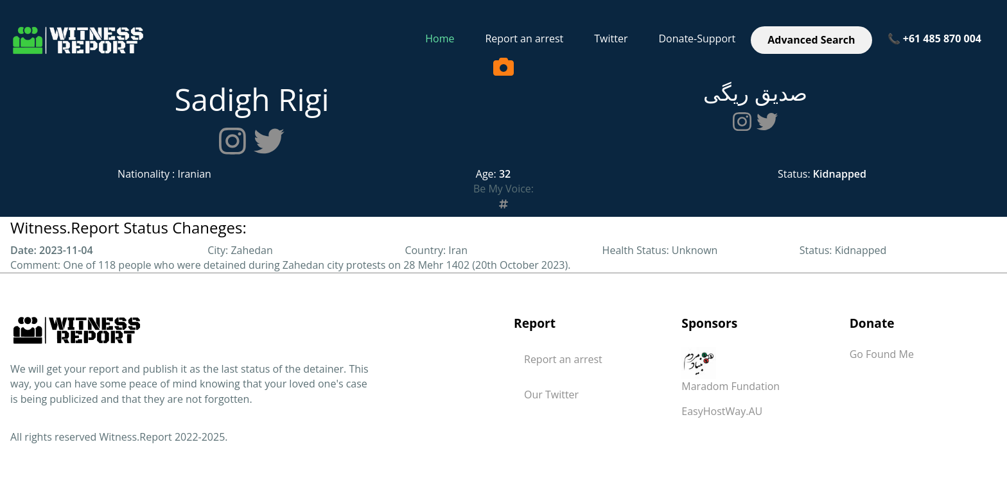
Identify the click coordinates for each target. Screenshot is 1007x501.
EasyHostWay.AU (721, 411)
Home (439, 38)
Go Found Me (882, 354)
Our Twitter (551, 394)
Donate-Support (696, 38)
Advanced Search (811, 40)
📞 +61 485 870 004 (934, 38)
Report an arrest (524, 38)
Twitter (610, 38)
